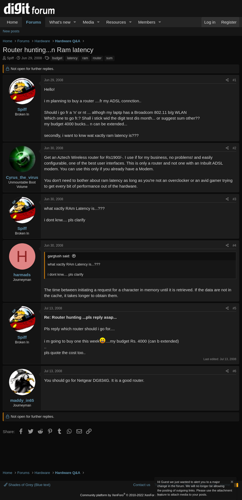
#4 (234, 245)
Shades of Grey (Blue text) (27, 485)
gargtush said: (59, 256)
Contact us (141, 485)
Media (88, 22)
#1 (234, 80)
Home (12, 22)
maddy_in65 (22, 400)
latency (72, 58)
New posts (11, 31)
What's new (59, 22)
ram (85, 58)
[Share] (227, 80)
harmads (22, 274)
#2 (234, 148)
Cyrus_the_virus (22, 177)
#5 (234, 308)
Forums (33, 22)
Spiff (10, 58)
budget (57, 58)
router (97, 58)
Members (146, 22)
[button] (75, 22)
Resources (116, 22)
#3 (234, 199)
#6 (234, 371)
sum (109, 58)
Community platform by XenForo (121, 495)
